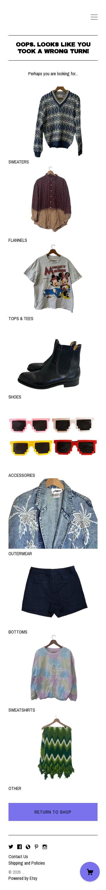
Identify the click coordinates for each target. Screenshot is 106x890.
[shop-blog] (28, 847)
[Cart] (90, 872)
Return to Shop (53, 812)
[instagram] (45, 847)
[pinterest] (36, 847)
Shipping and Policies (26, 863)
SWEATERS (53, 158)
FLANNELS (53, 237)
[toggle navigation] (94, 17)
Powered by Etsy (22, 878)
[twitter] (10, 847)
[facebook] (19, 847)
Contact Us (18, 856)
